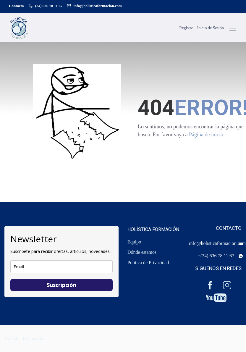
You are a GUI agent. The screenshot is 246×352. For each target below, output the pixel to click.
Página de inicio (206, 137)
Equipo (134, 241)
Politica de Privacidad (148, 262)
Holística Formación (23, 338)
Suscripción (61, 284)
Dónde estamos (141, 252)
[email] (61, 266)
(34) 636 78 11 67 (48, 6)
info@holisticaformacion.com (98, 6)
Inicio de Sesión (210, 28)
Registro (185, 28)
